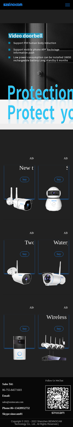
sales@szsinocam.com (12, 402)
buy (25, 179)
